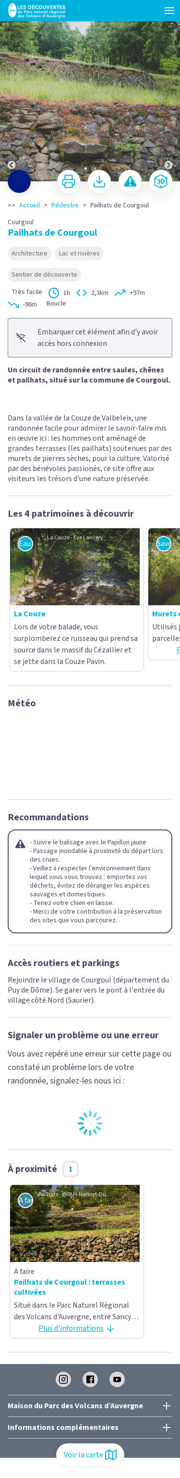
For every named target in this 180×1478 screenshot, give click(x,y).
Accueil (29, 205)
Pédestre (65, 205)
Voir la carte (90, 1455)
